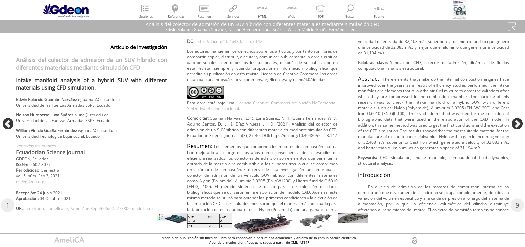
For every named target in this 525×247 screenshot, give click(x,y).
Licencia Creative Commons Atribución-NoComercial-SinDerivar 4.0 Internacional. (262, 159)
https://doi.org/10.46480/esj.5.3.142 (238, 76)
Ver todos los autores (39, 152)
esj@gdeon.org (33, 191)
